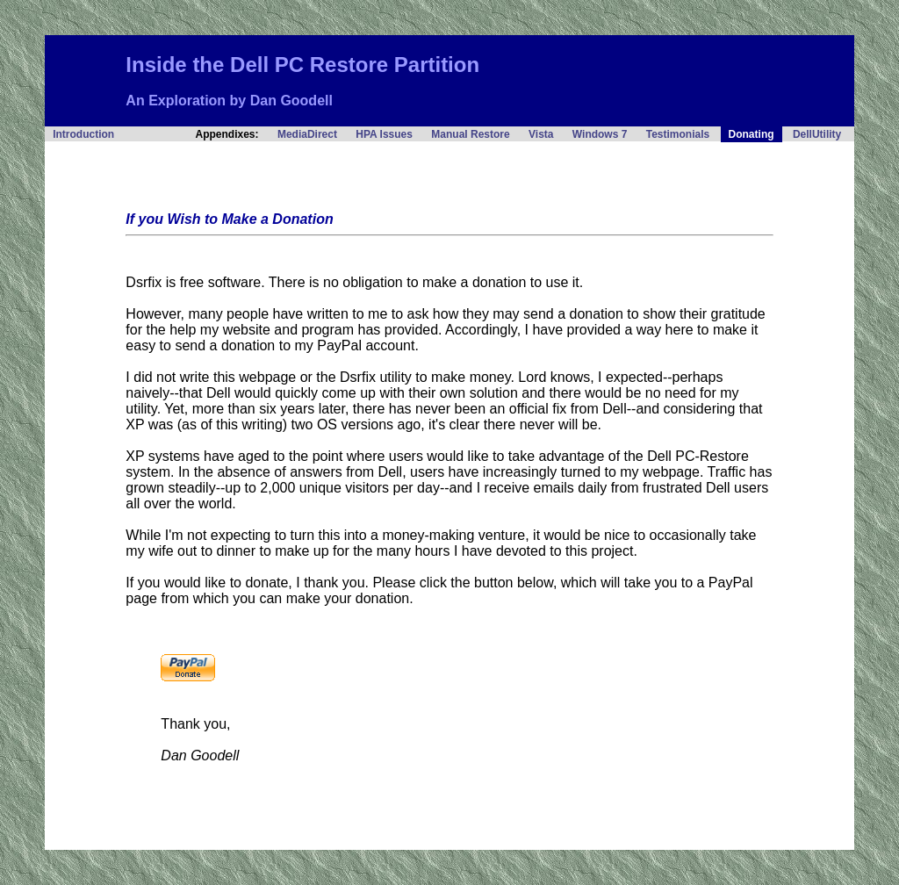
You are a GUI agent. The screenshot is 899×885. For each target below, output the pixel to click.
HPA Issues (384, 134)
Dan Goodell (291, 100)
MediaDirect (307, 134)
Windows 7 (600, 134)
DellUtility (817, 134)
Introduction (83, 134)
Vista (541, 134)
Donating (751, 134)
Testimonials (677, 134)
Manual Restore (470, 134)
